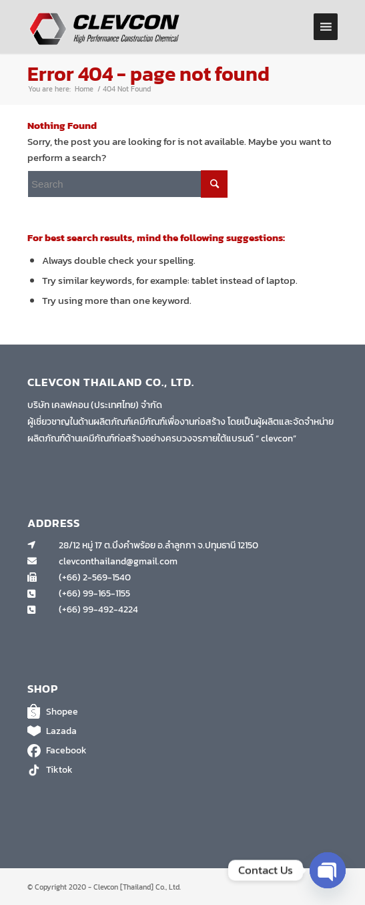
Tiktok (182, 770)
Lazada (182, 731)
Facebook (182, 751)
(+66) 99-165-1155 (94, 593)
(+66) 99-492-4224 (98, 609)
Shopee (182, 712)
